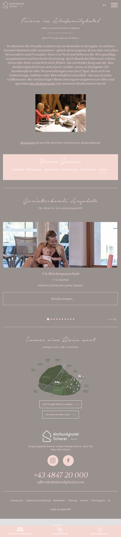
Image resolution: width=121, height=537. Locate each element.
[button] (48, 319)
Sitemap (72, 500)
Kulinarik (18, 169)
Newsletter (59, 500)
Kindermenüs (69, 169)
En (109, 500)
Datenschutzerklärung (38, 500)
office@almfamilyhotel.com (60, 482)
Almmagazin (98, 500)
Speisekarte (51, 169)
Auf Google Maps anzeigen (60, 404)
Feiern (103, 169)
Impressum (17, 500)
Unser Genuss (59, 38)
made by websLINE (60, 509)
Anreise (84, 500)
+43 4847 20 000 (60, 475)
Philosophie (34, 169)
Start (45, 38)
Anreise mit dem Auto (60, 414)
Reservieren (27, 143)
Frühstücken (88, 169)
